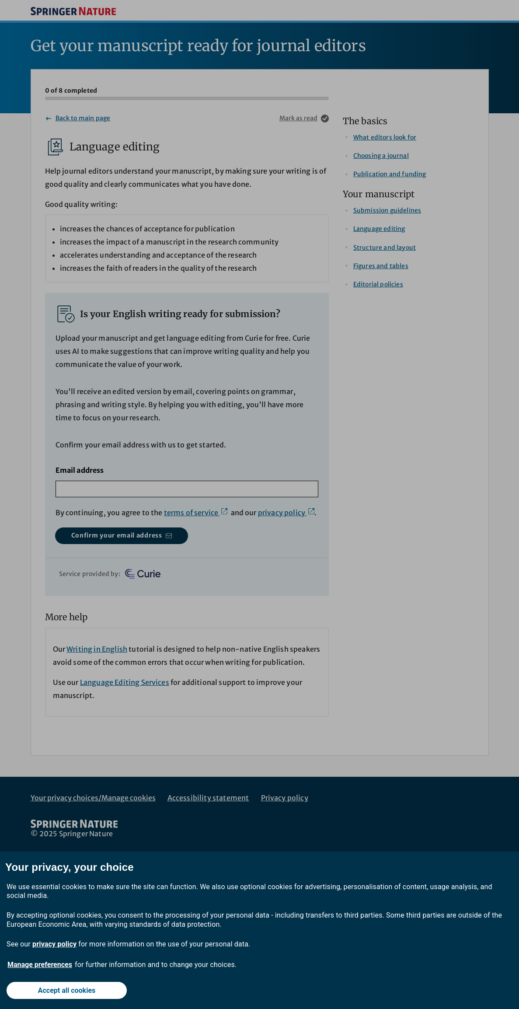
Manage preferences (39, 964)
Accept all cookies (67, 990)
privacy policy (54, 944)
